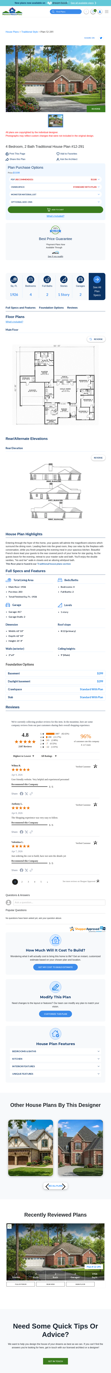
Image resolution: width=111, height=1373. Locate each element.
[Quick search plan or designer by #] (66, 11)
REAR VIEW (50, 1285)
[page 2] (22, 882)
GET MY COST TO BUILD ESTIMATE (55, 967)
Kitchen (17, 1058)
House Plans (12, 32)
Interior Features (23, 1066)
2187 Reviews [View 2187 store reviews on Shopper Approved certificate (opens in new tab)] (28, 746)
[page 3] (28, 882)
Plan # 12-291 (94, 1266)
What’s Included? (55, 216)
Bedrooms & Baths (24, 1051)
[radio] (55, 734)
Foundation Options (51, 307)
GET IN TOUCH (55, 1363)
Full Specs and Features (21, 307)
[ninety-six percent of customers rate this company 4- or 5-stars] (86, 740)
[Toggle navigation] (106, 11)
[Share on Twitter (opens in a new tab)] (26, 793)
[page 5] (41, 882)
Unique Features (22, 1073)
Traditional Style (30, 32)
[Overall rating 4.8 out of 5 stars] (25, 741)
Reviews (72, 307)
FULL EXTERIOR (20, 1285)
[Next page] (47, 882)
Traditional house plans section (54, 563)
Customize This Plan (55, 1014)
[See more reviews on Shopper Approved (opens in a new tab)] (31, 794)
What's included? (14, 322)
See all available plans (83, 3)
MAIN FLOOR (80, 1285)
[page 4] (34, 882)
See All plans (55, 1186)
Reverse (96, 109)
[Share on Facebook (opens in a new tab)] (21, 794)
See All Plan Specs (97, 286)
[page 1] (15, 882)
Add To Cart (55, 209)
